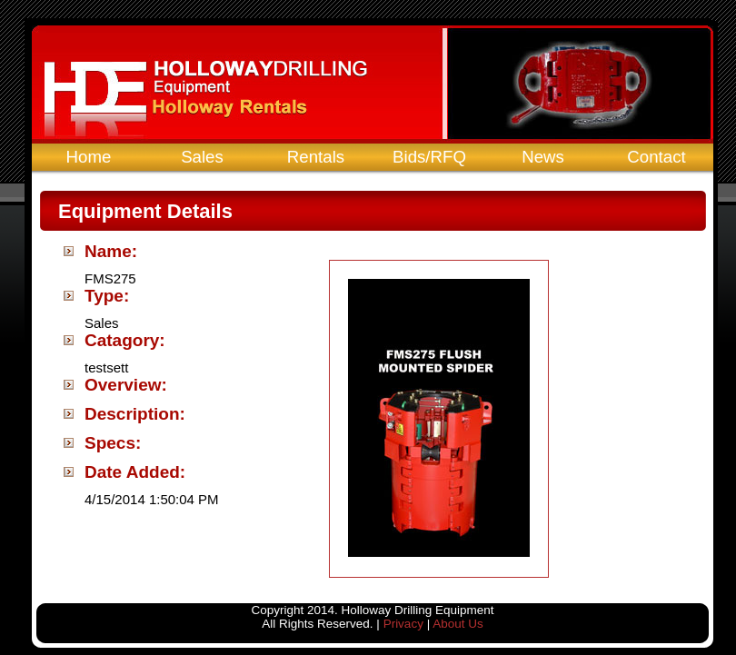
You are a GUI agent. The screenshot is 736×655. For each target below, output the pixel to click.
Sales (202, 156)
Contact (656, 156)
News (543, 156)
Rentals (315, 156)
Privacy (403, 623)
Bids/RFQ (429, 156)
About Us (458, 623)
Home (89, 156)
